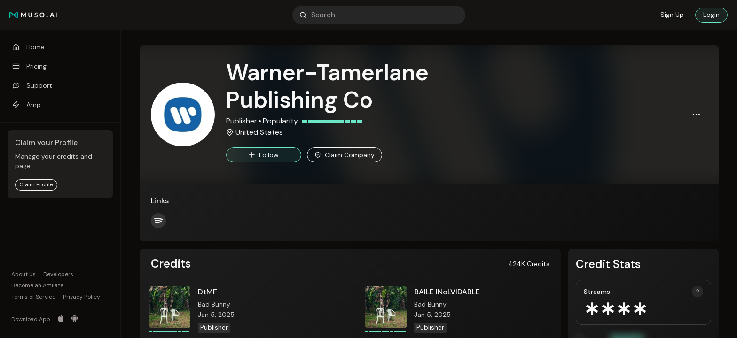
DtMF (207, 292)
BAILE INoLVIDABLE (447, 292)
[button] (696, 114)
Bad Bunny (214, 304)
